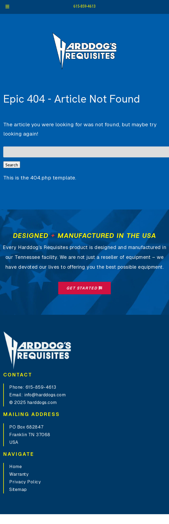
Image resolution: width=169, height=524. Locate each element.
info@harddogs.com (45, 395)
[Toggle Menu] (7, 7)
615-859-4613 (84, 6)
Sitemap (18, 489)
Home (15, 466)
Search (11, 164)
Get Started (84, 288)
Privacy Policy (25, 482)
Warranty (19, 474)
